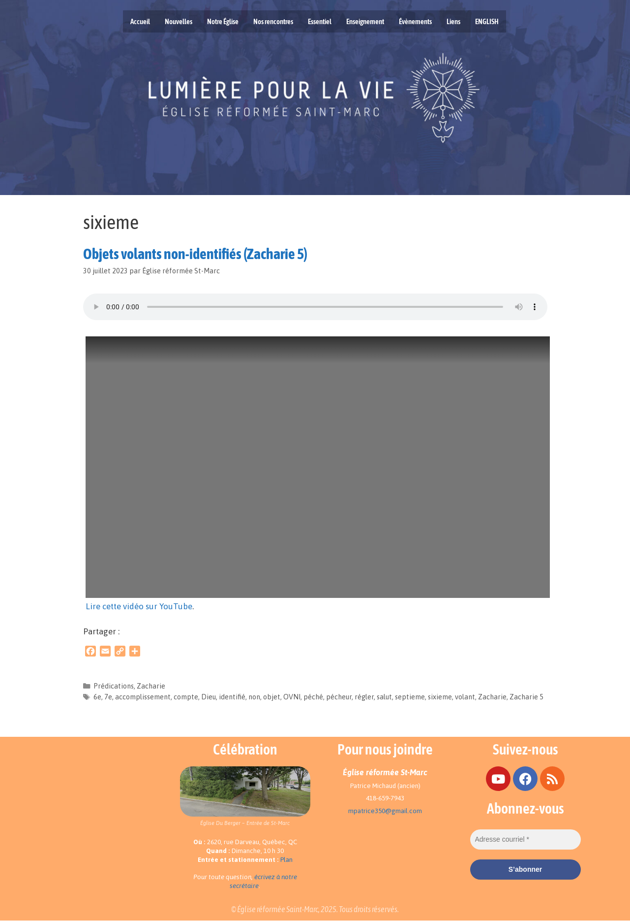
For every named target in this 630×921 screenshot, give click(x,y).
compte (186, 697)
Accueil (140, 21)
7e (108, 697)
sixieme (440, 697)
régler (364, 697)
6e (97, 697)
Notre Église (223, 21)
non (254, 697)
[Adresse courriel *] (525, 839)
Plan (286, 859)
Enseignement (365, 21)
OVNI (291, 697)
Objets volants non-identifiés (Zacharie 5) (195, 253)
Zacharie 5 (526, 697)
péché (313, 697)
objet (271, 697)
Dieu (208, 697)
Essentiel (319, 21)
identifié (232, 697)
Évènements (415, 21)
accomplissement (143, 697)
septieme (410, 697)
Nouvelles (178, 21)
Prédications (113, 686)
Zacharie (151, 686)
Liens (453, 21)
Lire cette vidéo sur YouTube (139, 606)
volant (465, 697)
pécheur (339, 697)
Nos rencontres (273, 21)
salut (384, 697)
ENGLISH (487, 21)
